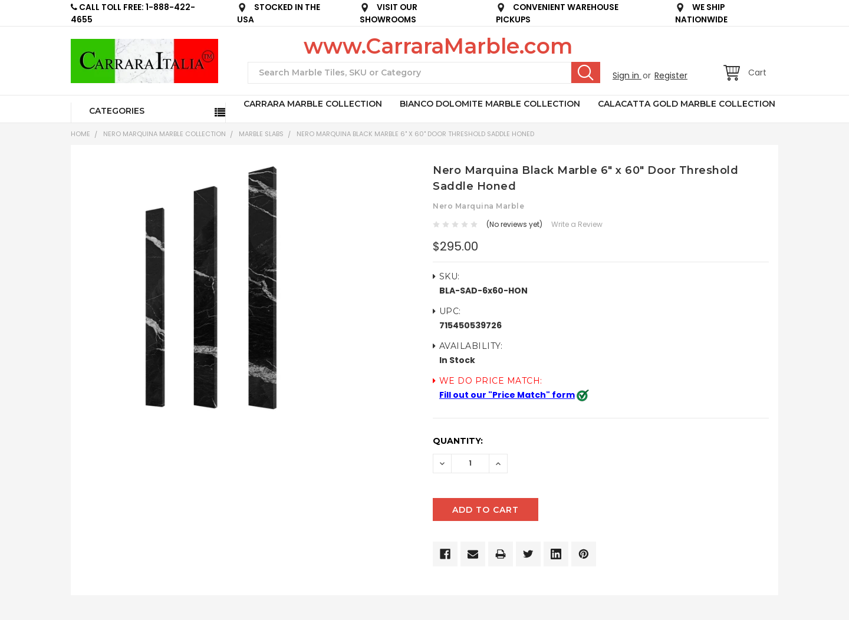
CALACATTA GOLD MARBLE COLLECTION (686, 103)
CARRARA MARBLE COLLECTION (312, 103)
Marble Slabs (261, 133)
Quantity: (458, 441)
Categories (116, 110)
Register (670, 75)
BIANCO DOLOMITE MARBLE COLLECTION (490, 103)
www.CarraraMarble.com (438, 46)
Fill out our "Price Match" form (507, 395)
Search (586, 72)
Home (80, 133)
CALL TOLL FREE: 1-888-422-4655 (133, 13)
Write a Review (577, 224)
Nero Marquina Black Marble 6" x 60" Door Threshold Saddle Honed (415, 133)
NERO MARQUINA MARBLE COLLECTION (164, 133)
